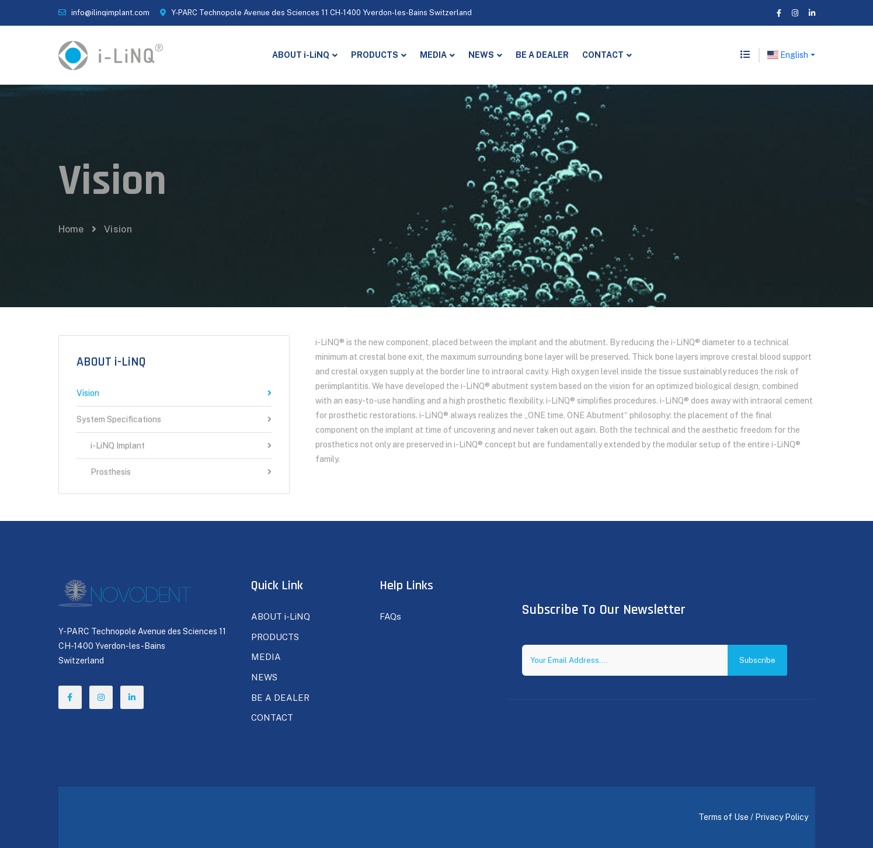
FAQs (390, 616)
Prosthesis (174, 472)
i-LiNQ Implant (174, 446)
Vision (174, 393)
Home (71, 229)
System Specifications (174, 419)
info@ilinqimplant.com (110, 12)
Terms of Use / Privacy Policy (753, 817)
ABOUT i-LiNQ (300, 55)
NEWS (481, 55)
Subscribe (757, 660)
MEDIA (433, 55)
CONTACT (603, 55)
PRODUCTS (374, 55)
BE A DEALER (542, 55)
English (787, 55)
